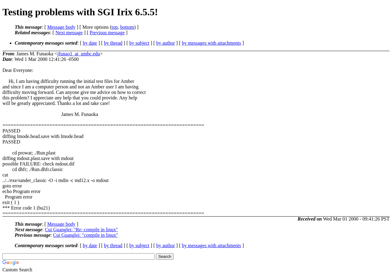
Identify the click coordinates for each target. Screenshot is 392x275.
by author (165, 43)
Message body (61, 27)
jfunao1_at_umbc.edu (78, 53)
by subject (139, 43)
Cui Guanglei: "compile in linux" (85, 235)
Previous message (107, 32)
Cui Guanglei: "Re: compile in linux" (81, 229)
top (114, 27)
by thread (113, 43)
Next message (69, 32)
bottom (127, 27)
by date (90, 43)
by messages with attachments (211, 43)
